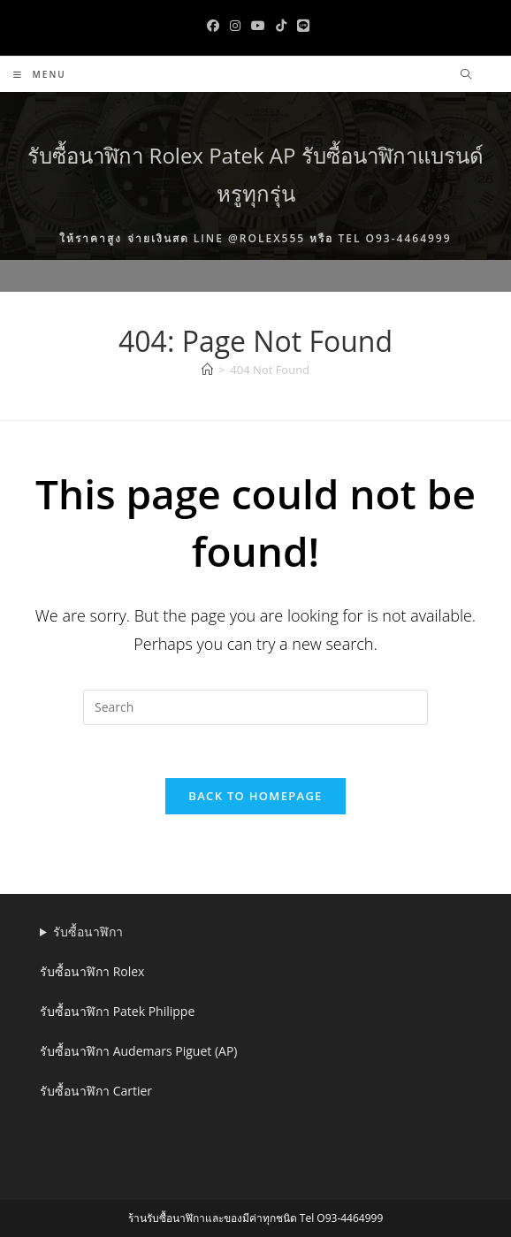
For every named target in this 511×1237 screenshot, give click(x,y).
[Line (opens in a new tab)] (300, 26)
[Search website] (466, 75)
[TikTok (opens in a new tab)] (281, 26)
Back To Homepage (255, 796)
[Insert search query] (255, 707)
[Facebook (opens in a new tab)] (213, 26)
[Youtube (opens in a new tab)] (258, 26)
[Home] (207, 370)
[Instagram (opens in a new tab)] (235, 26)
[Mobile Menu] (39, 74)
